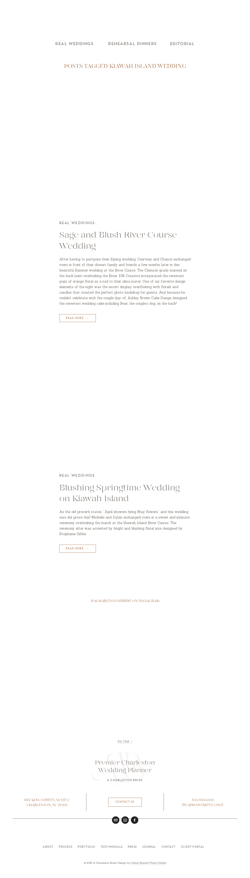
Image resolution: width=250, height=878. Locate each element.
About (48, 847)
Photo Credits (158, 863)
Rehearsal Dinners (132, 44)
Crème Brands (139, 863)
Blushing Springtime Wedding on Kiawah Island (119, 493)
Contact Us (124, 802)
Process (65, 847)
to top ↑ (125, 742)
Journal (149, 847)
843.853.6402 (203, 800)
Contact (168, 847)
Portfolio (86, 847)
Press (132, 847)
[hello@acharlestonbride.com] (115, 820)
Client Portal (192, 847)
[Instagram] (125, 820)
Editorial (182, 44)
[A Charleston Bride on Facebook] (134, 820)
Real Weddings (74, 44)
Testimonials (111, 847)
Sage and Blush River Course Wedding (118, 240)
